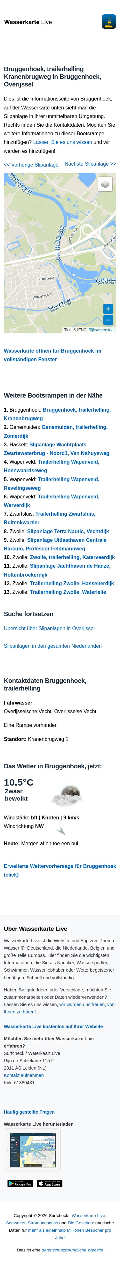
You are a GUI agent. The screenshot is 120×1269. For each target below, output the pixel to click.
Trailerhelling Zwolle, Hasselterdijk (72, 583)
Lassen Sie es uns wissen (62, 142)
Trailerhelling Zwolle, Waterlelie (68, 592)
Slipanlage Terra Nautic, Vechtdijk (68, 531)
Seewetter (15, 1222)
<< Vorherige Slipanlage (31, 165)
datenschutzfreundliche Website (72, 1250)
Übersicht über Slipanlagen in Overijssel (49, 628)
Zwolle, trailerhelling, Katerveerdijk (72, 557)
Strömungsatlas (43, 1222)
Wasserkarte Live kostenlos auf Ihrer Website (53, 1026)
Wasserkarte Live (88, 1215)
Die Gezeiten (80, 1222)
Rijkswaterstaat (102, 330)
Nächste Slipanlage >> (90, 164)
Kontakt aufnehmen (24, 1075)
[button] (105, 184)
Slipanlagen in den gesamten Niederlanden (53, 646)
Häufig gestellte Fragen (29, 1112)
